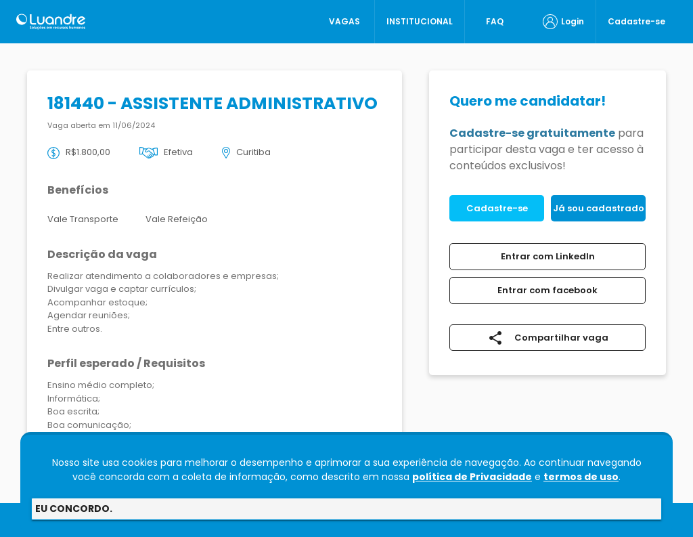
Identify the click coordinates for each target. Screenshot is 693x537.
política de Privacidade (472, 477)
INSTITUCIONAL (419, 21)
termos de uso (581, 477)
